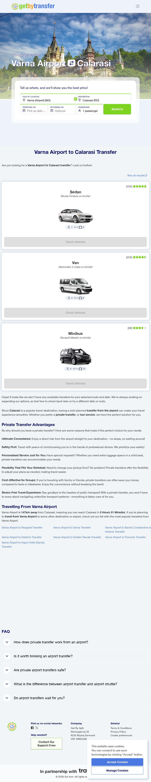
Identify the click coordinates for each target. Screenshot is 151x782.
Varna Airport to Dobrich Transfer (22, 537)
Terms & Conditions (121, 728)
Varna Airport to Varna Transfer (72, 527)
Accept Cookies (117, 762)
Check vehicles (75, 241)
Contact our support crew (46, 743)
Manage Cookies (117, 770)
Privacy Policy (118, 731)
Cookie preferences (121, 735)
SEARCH (117, 109)
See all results (137, 175)
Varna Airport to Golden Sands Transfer (77, 537)
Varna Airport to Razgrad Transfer (22, 527)
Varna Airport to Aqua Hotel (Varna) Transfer (23, 544)
